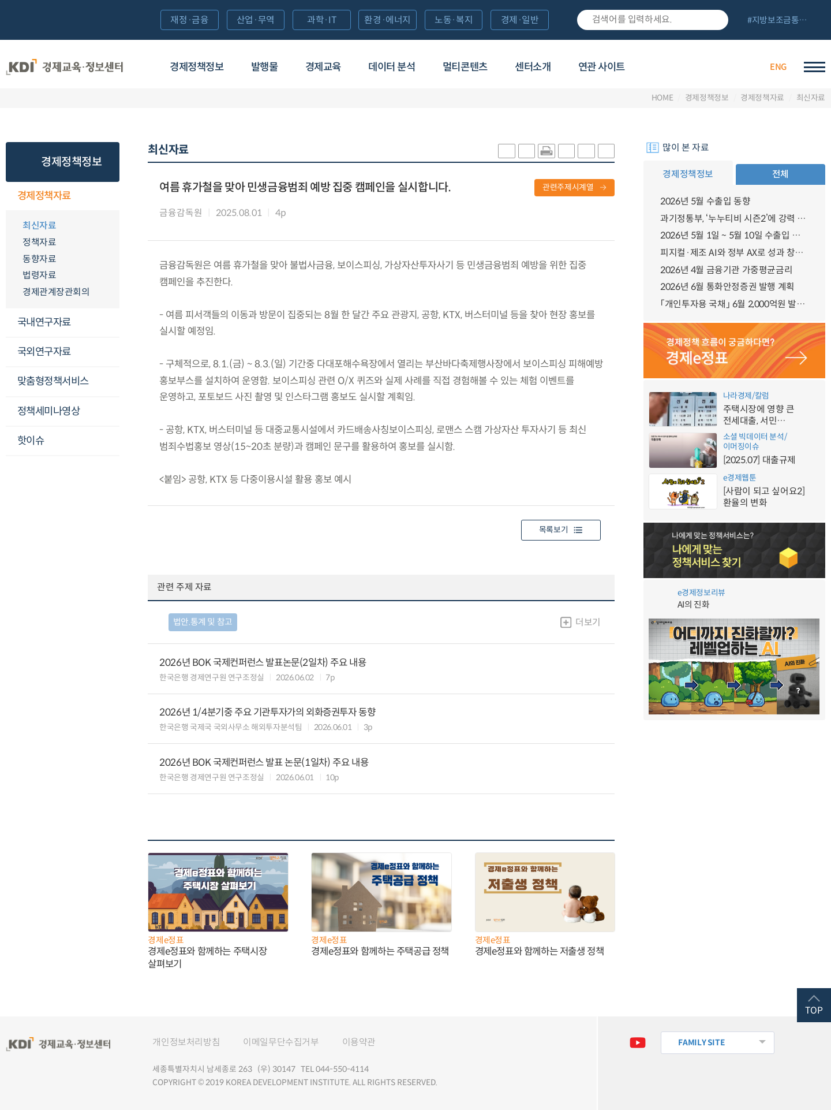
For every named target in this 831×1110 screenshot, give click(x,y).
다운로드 (298, 213)
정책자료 (39, 242)
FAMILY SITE (701, 1043)
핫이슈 (30, 440)
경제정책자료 (762, 98)
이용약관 (359, 1042)
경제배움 (680, 66)
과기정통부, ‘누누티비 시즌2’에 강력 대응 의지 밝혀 (734, 218)
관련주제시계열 (568, 187)
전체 (780, 174)
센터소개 (533, 67)
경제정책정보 (196, 67)
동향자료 (39, 259)
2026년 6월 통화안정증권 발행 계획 (727, 286)
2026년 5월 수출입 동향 (705, 201)
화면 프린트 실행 (546, 151)
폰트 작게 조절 (606, 151)
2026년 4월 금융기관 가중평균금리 (726, 270)
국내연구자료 (44, 322)
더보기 (588, 622)
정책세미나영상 (48, 411)
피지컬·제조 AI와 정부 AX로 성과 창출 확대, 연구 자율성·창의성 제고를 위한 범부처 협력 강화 (734, 252)
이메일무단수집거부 (281, 1042)
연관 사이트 (601, 67)
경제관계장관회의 (56, 291)
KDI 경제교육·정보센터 (64, 66)
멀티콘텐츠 (465, 67)
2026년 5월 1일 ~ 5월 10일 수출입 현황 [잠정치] (734, 235)
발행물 (264, 67)
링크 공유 (566, 151)
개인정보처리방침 (186, 1042)
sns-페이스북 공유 (527, 151)
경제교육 (323, 67)
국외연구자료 (44, 351)
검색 (714, 20)
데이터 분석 (391, 67)
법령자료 (39, 275)
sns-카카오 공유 (506, 151)
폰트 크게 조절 (586, 151)
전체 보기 (781, 20)
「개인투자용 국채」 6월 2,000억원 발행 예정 (734, 304)
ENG (778, 67)
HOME (662, 98)
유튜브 (638, 1042)
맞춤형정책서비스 (53, 381)
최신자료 (811, 98)
